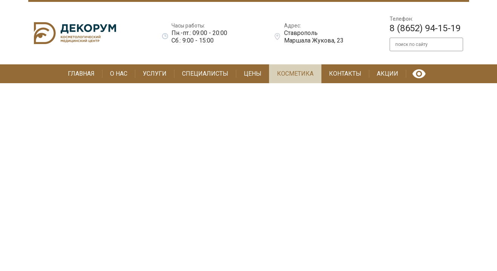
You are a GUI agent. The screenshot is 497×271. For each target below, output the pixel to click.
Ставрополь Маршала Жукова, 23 (314, 36)
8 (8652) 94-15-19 (425, 28)
